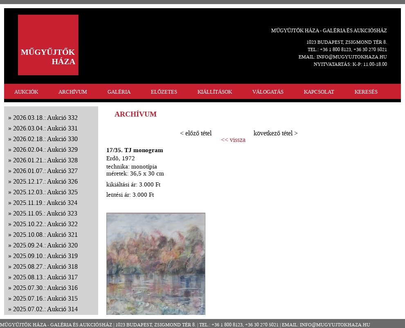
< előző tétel (196, 133)
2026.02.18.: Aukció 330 (45, 139)
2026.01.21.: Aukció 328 (45, 160)
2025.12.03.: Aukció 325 (45, 192)
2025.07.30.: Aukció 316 (45, 287)
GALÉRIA (119, 91)
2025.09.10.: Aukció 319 (45, 256)
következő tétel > (276, 133)
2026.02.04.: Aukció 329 (45, 149)
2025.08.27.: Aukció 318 (45, 266)
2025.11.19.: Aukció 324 (45, 202)
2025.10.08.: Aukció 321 (45, 234)
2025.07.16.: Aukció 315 (45, 298)
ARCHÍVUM (73, 91)
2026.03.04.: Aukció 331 (45, 128)
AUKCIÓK (26, 91)
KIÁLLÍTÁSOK (215, 91)
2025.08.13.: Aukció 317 (45, 277)
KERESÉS (366, 91)
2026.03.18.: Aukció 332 (45, 117)
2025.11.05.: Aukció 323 (45, 213)
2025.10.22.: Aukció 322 (45, 224)
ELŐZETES (164, 91)
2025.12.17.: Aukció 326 (45, 181)
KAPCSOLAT (319, 91)
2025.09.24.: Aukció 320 (45, 245)
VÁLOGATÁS (268, 91)
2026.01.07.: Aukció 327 (45, 170)
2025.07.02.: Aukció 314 (45, 309)
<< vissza (233, 140)
